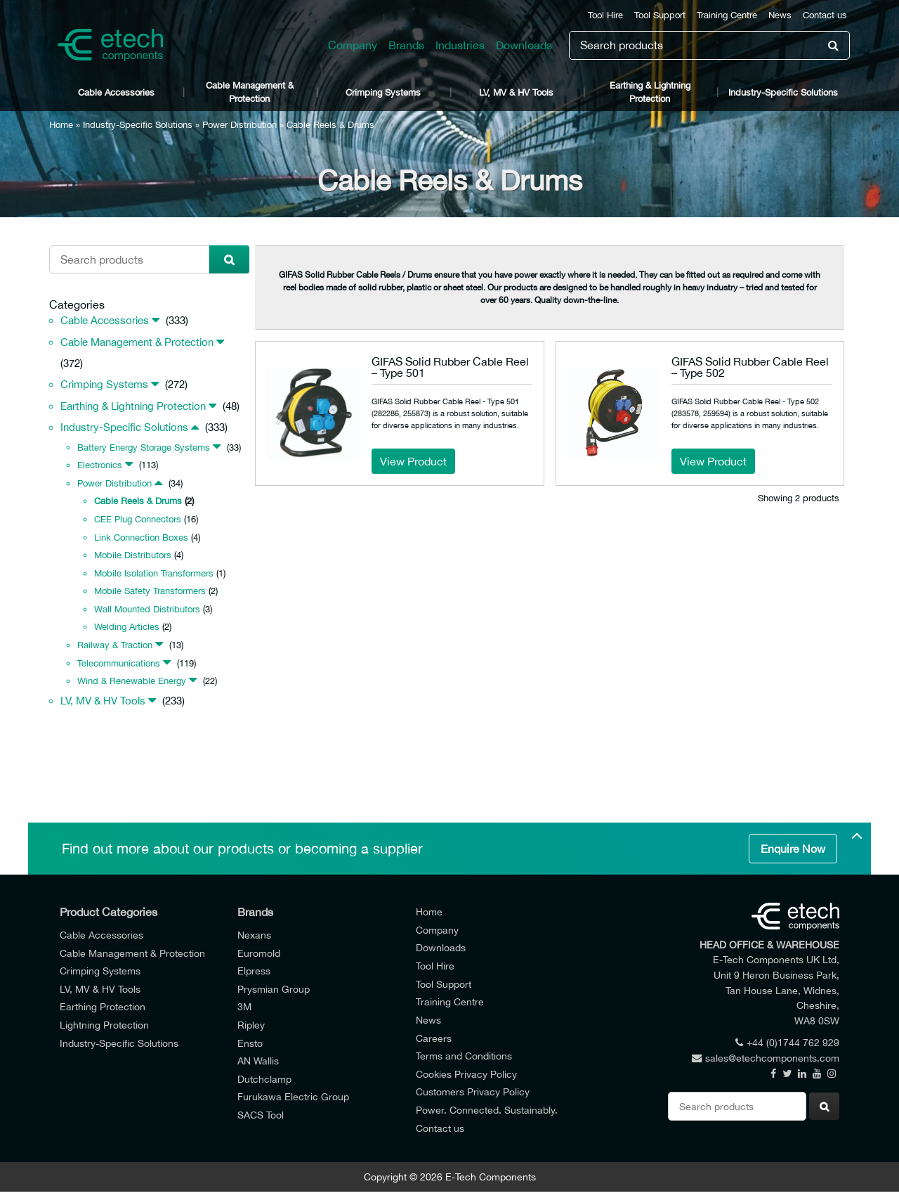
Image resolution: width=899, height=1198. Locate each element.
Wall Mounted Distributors (147, 609)
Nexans (254, 935)
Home (61, 125)
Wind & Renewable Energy (131, 681)
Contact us (825, 15)
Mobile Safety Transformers (150, 591)
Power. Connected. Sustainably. (487, 1110)
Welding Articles (126, 626)
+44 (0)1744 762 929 (787, 1042)
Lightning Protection (104, 1025)
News (780, 15)
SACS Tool (260, 1115)
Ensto (250, 1043)
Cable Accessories (116, 92)
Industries (460, 45)
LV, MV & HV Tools (516, 92)
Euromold (258, 953)
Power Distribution (239, 125)
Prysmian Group (273, 989)
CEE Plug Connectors (137, 519)
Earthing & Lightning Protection (650, 92)
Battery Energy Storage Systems (143, 447)
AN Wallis (258, 1061)
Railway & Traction (114, 645)
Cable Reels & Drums (138, 501)
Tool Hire (605, 15)
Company (352, 45)
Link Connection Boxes (141, 537)
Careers (434, 1038)
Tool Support (659, 15)
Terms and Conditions (464, 1056)
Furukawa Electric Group (293, 1096)
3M (244, 1006)
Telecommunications (118, 663)
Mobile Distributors (132, 555)
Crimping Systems (383, 92)
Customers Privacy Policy (473, 1091)
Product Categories (108, 912)
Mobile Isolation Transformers (154, 573)
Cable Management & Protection (250, 92)
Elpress (253, 971)
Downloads (524, 45)
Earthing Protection (102, 1006)
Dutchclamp (264, 1079)
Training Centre (727, 15)
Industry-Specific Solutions (783, 92)
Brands (406, 45)
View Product (413, 461)
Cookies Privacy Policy (466, 1074)
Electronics (99, 465)
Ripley (251, 1025)
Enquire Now (793, 848)
